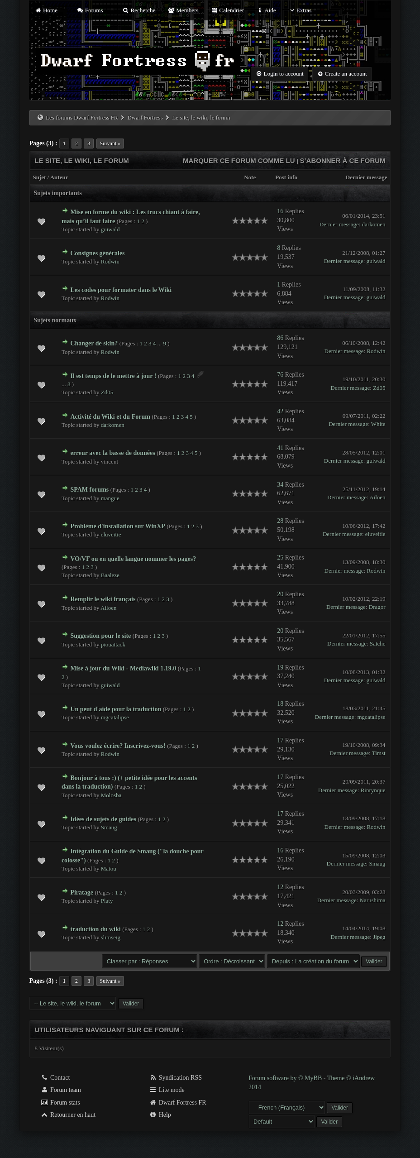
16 (280, 211)
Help (160, 1114)
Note (250, 177)
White (378, 424)
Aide (266, 10)
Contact (55, 1077)
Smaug (109, 827)
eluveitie (111, 534)
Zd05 (107, 392)
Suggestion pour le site (100, 635)
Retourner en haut (67, 1114)
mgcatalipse (115, 717)
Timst (379, 753)
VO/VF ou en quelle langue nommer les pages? (133, 558)
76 (280, 374)
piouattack (113, 644)
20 (280, 594)
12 (280, 887)
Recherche (139, 10)
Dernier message (366, 177)
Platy (107, 900)
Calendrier (227, 10)
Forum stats (60, 1102)
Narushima (373, 900)
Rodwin (110, 261)
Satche (378, 643)
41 (280, 448)
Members (183, 10)
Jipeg (379, 936)
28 (280, 520)
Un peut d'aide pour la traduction (115, 709)
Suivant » (110, 143)
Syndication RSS (175, 1077)
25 (280, 557)
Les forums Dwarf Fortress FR (82, 117)
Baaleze (110, 575)
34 (280, 484)
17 (280, 740)
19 (280, 667)
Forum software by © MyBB (286, 1078)
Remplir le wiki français (102, 599)
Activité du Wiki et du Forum (110, 416)
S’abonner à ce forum (342, 160)
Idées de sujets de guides (103, 819)
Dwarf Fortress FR (177, 1102)
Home (45, 10)
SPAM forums (89, 489)
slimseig (110, 937)
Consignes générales (97, 253)
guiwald (110, 229)
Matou (108, 868)
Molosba (111, 795)
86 (280, 338)
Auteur (59, 177)
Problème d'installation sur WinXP (117, 526)
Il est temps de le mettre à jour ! (113, 376)
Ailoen (377, 497)
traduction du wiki (95, 929)
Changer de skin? (94, 343)
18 (280, 703)
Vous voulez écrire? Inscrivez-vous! (117, 745)
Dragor (377, 606)
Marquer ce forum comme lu (239, 160)
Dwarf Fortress (144, 117)
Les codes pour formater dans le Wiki (121, 290)
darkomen (374, 224)
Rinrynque (373, 790)
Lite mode (167, 1089)
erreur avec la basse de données (112, 453)
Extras (299, 10)
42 (280, 411)
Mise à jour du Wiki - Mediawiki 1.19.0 (123, 668)
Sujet (39, 177)
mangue (110, 498)
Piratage (81, 892)
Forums (89, 10)
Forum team (60, 1089)
